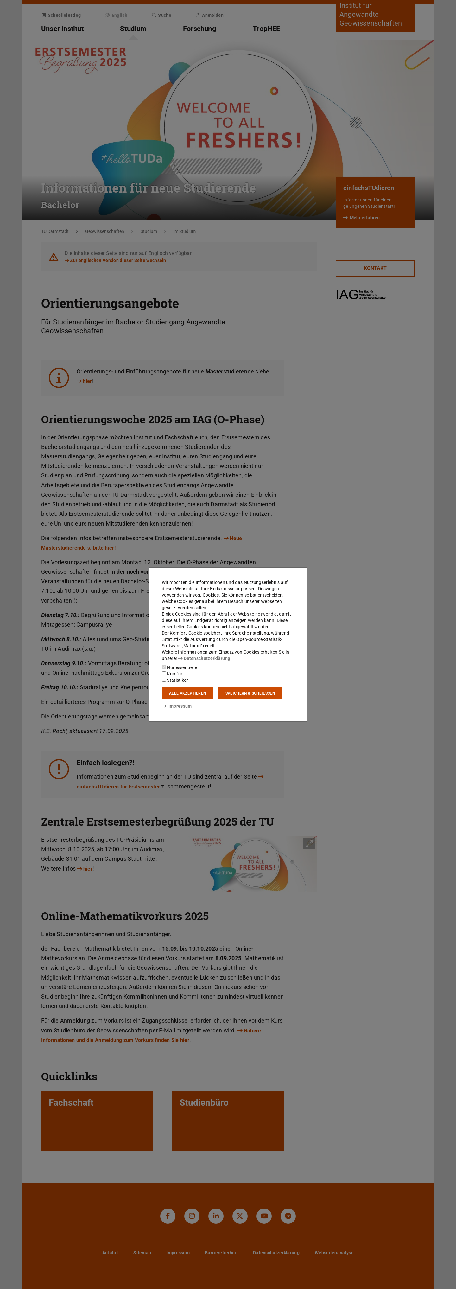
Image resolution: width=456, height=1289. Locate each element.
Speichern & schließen (250, 693)
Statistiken (175, 680)
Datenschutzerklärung (204, 658)
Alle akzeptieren (187, 693)
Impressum (177, 706)
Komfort (173, 673)
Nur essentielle (179, 667)
